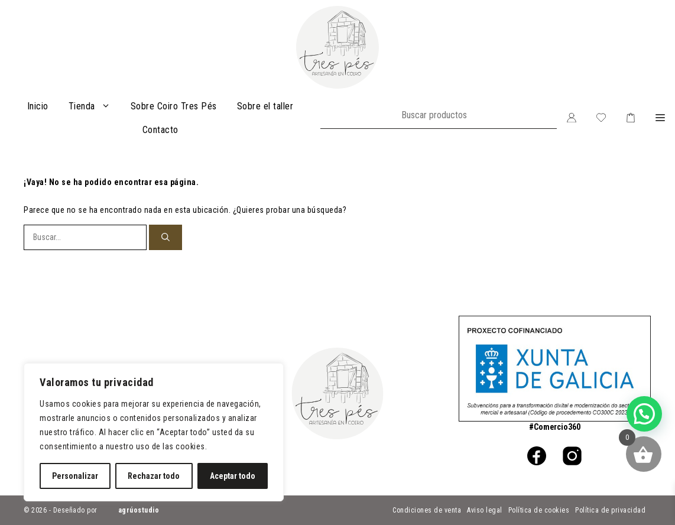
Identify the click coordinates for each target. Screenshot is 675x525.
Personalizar (75, 476)
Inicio (37, 106)
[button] (660, 118)
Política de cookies (539, 510)
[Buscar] (165, 237)
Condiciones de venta (426, 510)
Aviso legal (484, 510)
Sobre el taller (265, 106)
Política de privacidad (610, 510)
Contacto (160, 129)
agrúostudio (139, 510)
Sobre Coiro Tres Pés (174, 106)
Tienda (95, 106)
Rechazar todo (154, 476)
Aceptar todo (232, 476)
